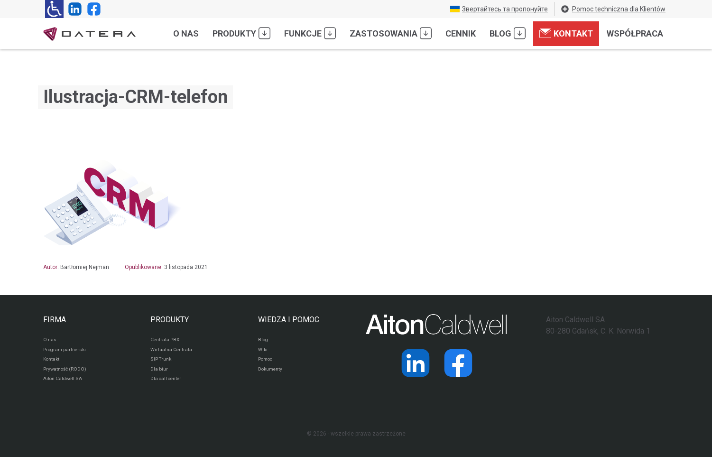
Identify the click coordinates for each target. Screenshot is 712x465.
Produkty (241, 33)
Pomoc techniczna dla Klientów (613, 9)
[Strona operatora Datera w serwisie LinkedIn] (73, 9)
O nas (186, 33)
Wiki (263, 352)
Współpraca (635, 33)
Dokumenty (273, 375)
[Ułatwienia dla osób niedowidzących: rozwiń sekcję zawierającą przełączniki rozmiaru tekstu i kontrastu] (54, 9)
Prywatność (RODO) (68, 375)
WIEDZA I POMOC (288, 319)
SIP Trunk (162, 363)
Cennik (460, 33)
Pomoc (267, 363)
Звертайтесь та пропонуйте (499, 9)
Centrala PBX (167, 340)
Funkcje (310, 33)
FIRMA (54, 319)
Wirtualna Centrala (174, 352)
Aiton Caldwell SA (66, 386)
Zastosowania (391, 33)
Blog (508, 33)
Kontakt (566, 33)
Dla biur (160, 375)
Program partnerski (68, 352)
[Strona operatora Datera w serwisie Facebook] (92, 9)
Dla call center (169, 386)
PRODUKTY (169, 319)
